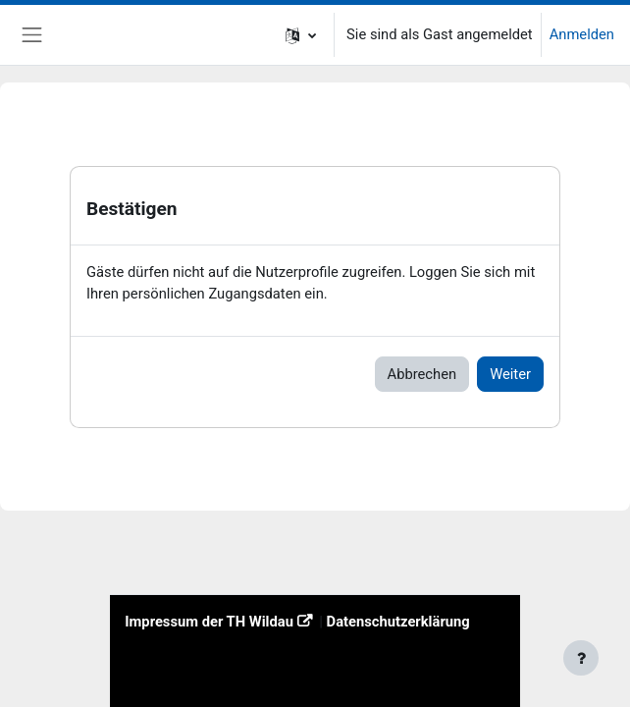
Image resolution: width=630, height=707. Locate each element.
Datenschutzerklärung (398, 621)
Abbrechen (422, 374)
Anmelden (582, 34)
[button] (301, 35)
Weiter (510, 374)
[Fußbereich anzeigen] (581, 658)
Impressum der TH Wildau (209, 621)
